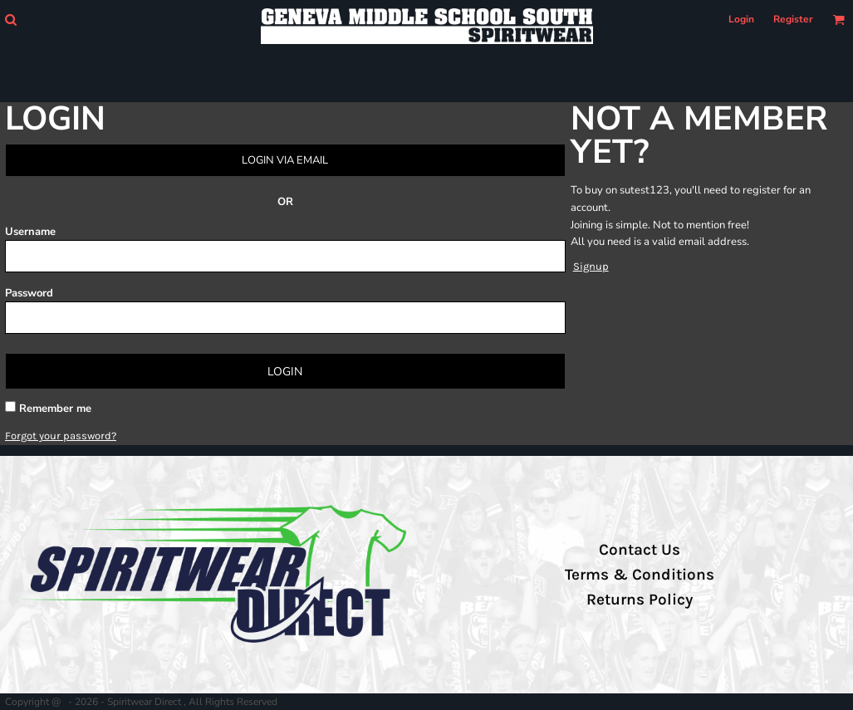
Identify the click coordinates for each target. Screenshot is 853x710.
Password (29, 293)
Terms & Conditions (639, 575)
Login (741, 19)
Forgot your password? (60, 435)
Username (30, 231)
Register (793, 19)
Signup (591, 266)
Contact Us (639, 550)
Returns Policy (639, 599)
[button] (10, 19)
